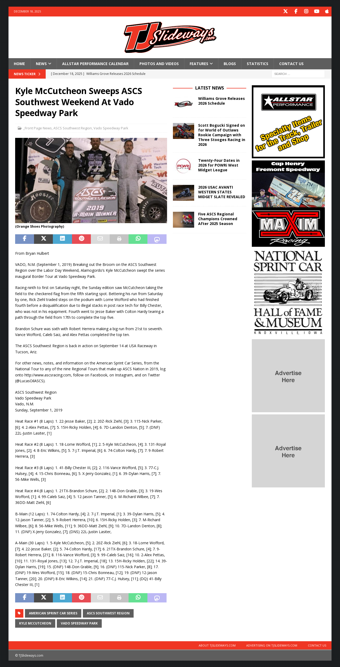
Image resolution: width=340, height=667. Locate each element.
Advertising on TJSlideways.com (271, 645)
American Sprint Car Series (53, 613)
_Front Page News (37, 127)
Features (199, 63)
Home (19, 63)
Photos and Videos (159, 63)
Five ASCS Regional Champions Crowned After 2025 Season (217, 218)
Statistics (257, 63)
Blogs (230, 63)
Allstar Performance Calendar (95, 63)
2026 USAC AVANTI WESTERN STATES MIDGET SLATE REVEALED (221, 191)
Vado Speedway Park (111, 127)
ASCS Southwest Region (72, 127)
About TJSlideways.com (217, 645)
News (41, 63)
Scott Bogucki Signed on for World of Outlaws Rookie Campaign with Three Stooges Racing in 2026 (221, 134)
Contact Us (291, 63)
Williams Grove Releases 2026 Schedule (221, 100)
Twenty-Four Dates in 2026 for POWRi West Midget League (219, 164)
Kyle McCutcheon (35, 623)
